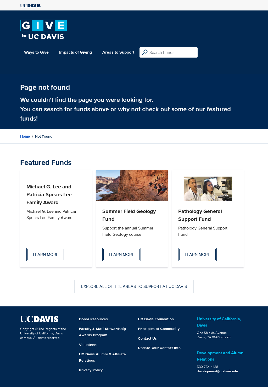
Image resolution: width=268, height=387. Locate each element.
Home (25, 136)
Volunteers (88, 344)
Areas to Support (118, 52)
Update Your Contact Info (159, 347)
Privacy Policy (91, 370)
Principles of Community (159, 328)
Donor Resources (93, 319)
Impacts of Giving (75, 52)
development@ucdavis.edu (217, 371)
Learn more (45, 254)
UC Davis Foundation (156, 319)
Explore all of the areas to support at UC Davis (134, 286)
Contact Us (147, 338)
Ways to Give (36, 52)
